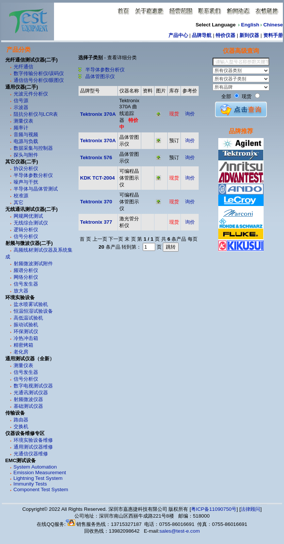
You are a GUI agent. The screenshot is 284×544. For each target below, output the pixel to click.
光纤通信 (23, 66)
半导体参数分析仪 (33, 175)
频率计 (21, 128)
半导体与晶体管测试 (36, 189)
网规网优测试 (28, 216)
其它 (18, 202)
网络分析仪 (26, 277)
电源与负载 (26, 141)
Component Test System (41, 489)
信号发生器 (26, 284)
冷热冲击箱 (26, 338)
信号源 (21, 100)
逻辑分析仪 (26, 229)
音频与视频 (26, 134)
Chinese (273, 25)
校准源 (21, 195)
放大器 (21, 291)
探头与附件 (26, 155)
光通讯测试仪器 (31, 392)
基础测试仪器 (28, 406)
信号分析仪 (26, 236)
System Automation (35, 467)
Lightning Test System (38, 478)
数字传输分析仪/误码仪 (39, 73)
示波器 (21, 107)
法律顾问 (250, 509)
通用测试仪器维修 (33, 447)
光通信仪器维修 (31, 453)
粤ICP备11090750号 (214, 509)
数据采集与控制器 (33, 148)
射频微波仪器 (28, 399)
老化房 (21, 352)
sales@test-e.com (179, 531)
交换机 (21, 426)
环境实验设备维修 (33, 440)
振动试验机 (26, 324)
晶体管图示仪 (99, 76)
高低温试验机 (28, 318)
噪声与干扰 (26, 182)
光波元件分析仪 (31, 94)
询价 (190, 114)
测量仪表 (23, 121)
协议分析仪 (26, 168)
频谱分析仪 (26, 270)
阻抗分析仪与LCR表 (36, 114)
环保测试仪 (26, 331)
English (250, 25)
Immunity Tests (30, 484)
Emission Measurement (40, 472)
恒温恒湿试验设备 (33, 311)
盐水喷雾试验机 (31, 304)
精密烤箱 (23, 345)
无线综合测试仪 (31, 223)
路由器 (21, 420)
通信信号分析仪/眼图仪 (39, 80)
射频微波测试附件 (33, 263)
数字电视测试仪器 (33, 386)
